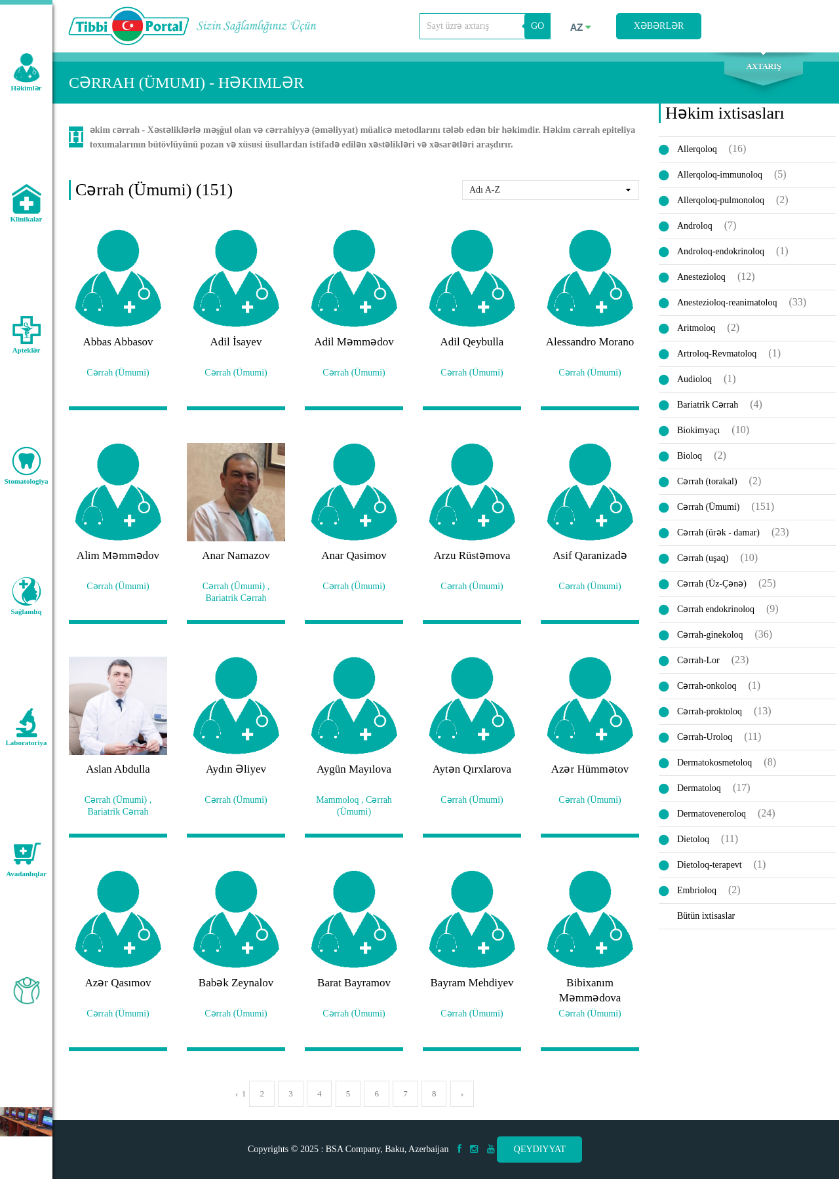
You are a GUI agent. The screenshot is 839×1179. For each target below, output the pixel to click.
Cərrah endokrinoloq (715, 609)
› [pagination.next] (462, 1093)
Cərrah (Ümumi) (708, 507)
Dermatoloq (699, 788)
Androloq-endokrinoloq (720, 251)
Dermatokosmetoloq (714, 762)
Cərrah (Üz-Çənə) (712, 584)
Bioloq (689, 456)
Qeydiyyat (540, 1149)
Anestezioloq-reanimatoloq (727, 302)
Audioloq (694, 379)
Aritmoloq (696, 328)
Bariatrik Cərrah (707, 405)
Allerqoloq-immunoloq (719, 175)
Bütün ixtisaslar (706, 916)
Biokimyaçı (698, 430)
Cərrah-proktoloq (709, 711)
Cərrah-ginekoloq (710, 635)
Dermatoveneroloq (711, 814)
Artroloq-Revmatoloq (716, 353)
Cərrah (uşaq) (702, 558)
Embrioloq (696, 890)
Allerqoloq (697, 149)
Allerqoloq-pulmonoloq (720, 200)
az (580, 27)
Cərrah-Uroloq (704, 737)
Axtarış (763, 66)
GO (537, 26)
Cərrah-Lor (698, 660)
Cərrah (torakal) (707, 481)
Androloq (694, 226)
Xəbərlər (659, 26)
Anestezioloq (701, 277)
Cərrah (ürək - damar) (718, 532)
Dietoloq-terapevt (709, 865)
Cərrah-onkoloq (706, 686)
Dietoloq (693, 839)
